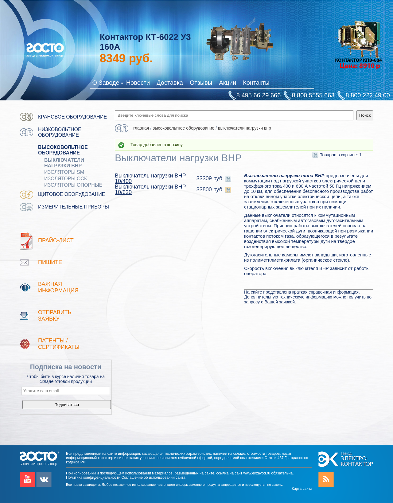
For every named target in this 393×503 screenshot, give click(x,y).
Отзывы (201, 82)
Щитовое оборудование (71, 194)
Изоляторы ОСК (65, 178)
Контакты (256, 82)
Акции (227, 82)
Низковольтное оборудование (59, 132)
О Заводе (107, 83)
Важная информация (58, 287)
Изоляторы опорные (73, 185)
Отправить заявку (55, 315)
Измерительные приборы (73, 206)
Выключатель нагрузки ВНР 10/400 (150, 178)
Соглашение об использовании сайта (153, 477)
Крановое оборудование (72, 116)
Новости (138, 82)
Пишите (50, 262)
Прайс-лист (56, 240)
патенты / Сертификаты (59, 343)
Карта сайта (302, 488)
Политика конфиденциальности (93, 477)
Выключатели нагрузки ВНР (64, 163)
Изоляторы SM (64, 172)
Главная (141, 128)
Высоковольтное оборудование (63, 150)
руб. (126, 58)
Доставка (170, 82)
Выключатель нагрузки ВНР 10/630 (150, 189)
